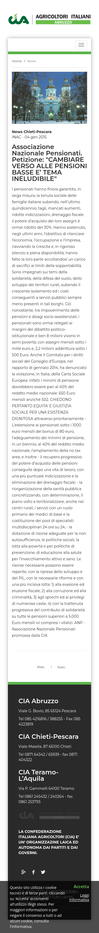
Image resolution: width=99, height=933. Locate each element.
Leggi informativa (79, 897)
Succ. (61, 667)
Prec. (41, 667)
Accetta (81, 887)
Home (17, 61)
